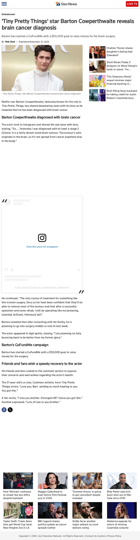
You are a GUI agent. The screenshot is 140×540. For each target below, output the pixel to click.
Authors (102, 536)
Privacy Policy (114, 536)
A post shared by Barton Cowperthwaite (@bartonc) (42, 287)
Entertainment (8, 14)
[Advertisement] (42, 169)
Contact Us (90, 536)
